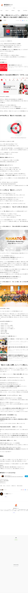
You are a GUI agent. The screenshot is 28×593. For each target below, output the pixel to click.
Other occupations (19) (3, 483)
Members (13, 10)
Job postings (25, 10)
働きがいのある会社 (19, 485)
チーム (4, 485)
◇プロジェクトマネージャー (4, 479)
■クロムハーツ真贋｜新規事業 (4, 480)
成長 (1, 485)
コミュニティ (8, 485)
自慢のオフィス (14, 485)
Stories (19, 10)
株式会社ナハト (8, 5)
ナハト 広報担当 (4, 20)
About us (7, 10)
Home (1, 10)
